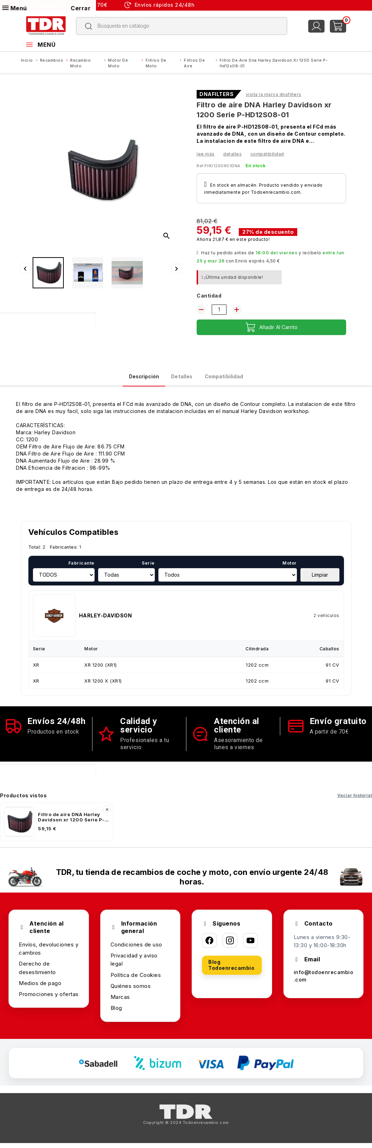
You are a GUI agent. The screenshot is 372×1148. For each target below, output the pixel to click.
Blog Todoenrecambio (231, 970)
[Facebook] (209, 945)
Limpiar (320, 580)
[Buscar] (181, 26)
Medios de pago (40, 988)
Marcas (120, 1002)
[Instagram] (229, 945)
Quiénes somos (131, 991)
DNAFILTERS (216, 94)
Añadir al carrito (271, 327)
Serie (148, 568)
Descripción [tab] (125, 379)
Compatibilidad (267, 154)
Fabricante (81, 568)
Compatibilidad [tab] (242, 379)
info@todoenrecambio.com (322, 981)
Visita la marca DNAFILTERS (273, 94)
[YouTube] (250, 945)
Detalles (232, 154)
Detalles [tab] (180, 379)
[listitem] (56, 827)
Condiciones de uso (136, 949)
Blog (116, 1013)
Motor (289, 568)
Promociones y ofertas (49, 999)
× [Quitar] (107, 814)
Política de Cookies (136, 980)
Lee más (206, 154)
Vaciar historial (354, 800)
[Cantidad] (219, 309)
